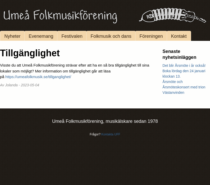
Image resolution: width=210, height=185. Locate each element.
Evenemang (41, 36)
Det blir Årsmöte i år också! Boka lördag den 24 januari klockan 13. (184, 70)
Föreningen (151, 36)
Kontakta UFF (110, 134)
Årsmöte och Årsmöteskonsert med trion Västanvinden (184, 87)
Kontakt (179, 36)
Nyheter (12, 36)
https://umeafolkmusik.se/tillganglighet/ (38, 77)
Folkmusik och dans (111, 36)
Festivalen (71, 36)
